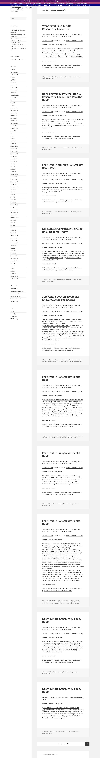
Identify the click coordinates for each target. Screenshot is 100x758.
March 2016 (13, 273)
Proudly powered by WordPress (50, 754)
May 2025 (13, 77)
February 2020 (14, 174)
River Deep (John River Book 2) (52, 188)
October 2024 (14, 92)
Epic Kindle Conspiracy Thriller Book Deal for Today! (62, 230)
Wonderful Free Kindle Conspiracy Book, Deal (56, 27)
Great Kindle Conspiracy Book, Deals (61, 620)
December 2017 (14, 240)
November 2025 (14, 72)
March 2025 (13, 82)
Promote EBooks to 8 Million (18, 1)
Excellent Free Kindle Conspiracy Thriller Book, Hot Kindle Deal (18, 30)
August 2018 (14, 220)
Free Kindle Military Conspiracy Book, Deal (62, 166)
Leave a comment (51, 78)
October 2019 (14, 184)
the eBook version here (77, 126)
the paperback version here (55, 257)
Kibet (56, 77)
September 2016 (14, 261)
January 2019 (14, 207)
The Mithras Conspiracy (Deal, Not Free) (55, 642)
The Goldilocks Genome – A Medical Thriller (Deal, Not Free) (60, 476)
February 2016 (14, 276)
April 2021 (13, 141)
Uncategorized (14, 301)
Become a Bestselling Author (53, 1)
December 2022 (14, 108)
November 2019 (14, 182)
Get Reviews (84, 1)
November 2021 (14, 123)
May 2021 (13, 138)
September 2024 (14, 95)
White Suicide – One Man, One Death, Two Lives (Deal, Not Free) (61, 560)
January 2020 (14, 176)
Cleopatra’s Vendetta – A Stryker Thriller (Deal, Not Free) (60, 120)
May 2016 (13, 268)
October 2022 (14, 113)
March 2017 (13, 253)
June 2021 (13, 136)
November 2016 (14, 258)
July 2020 (13, 164)
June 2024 (13, 103)
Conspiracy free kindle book (64, 361)
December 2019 (14, 179)
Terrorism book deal (16, 299)
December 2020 (14, 151)
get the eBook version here (53, 718)
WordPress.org (14, 319)
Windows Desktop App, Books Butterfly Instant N (58, 36)
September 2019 (14, 187)
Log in (12, 311)
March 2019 (13, 202)
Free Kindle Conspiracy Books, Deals (61, 454)
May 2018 (13, 227)
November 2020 (14, 154)
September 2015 (14, 278)
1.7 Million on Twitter (71, 1)
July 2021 (13, 133)
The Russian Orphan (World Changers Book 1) (56, 325)
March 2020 (13, 171)
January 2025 (14, 85)
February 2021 (14, 146)
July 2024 (13, 100)
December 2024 (14, 87)
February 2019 (14, 205)
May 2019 (13, 197)
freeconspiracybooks (16, 296)
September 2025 (14, 74)
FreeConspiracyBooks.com (22, 7)
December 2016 (14, 256)
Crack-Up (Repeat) (49, 544)
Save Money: (14, 3)
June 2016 (13, 266)
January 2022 (14, 120)
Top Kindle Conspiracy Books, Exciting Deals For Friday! (61, 298)
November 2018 (14, 212)
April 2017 (13, 250)
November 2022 (14, 110)
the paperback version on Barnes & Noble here (61, 416)
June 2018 (13, 225)
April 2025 (13, 80)
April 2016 (13, 271)
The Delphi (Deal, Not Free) (50, 251)
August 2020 (14, 161)
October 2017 (14, 245)
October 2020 (14, 156)
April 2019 (13, 199)
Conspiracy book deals (77, 148)
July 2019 (13, 192)
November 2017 (14, 243)
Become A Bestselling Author (74, 40)
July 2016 (13, 263)
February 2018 (14, 235)
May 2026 (13, 69)
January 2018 (14, 238)
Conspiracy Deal (14, 288)
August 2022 (14, 118)
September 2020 (14, 159)
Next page (87, 744)
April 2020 (13, 169)
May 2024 (13, 105)
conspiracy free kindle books (60, 437)
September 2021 (14, 128)
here (46, 128)
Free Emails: (14, 5)
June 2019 (13, 194)
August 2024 (14, 97)
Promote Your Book (47, 40)
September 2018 (14, 217)
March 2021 (13, 143)
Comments (14, 316)
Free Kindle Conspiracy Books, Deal (61, 378)
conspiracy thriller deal (16, 293)
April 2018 (13, 230)
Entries (13, 314)
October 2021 (14, 125)
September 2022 (14, 115)
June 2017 (13, 248)
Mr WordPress (14, 59)
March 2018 (13, 233)
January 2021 (14, 148)
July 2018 (13, 222)
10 (68, 743)
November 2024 (14, 90)
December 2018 (14, 210)
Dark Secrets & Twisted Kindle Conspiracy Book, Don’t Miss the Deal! (18, 48)
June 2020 (13, 166)
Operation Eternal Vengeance (51, 319)
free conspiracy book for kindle (61, 603)
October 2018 (14, 215)
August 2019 (14, 189)
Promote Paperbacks (36, 1)
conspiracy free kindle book (17, 291)
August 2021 (14, 131)
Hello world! (22, 59)
